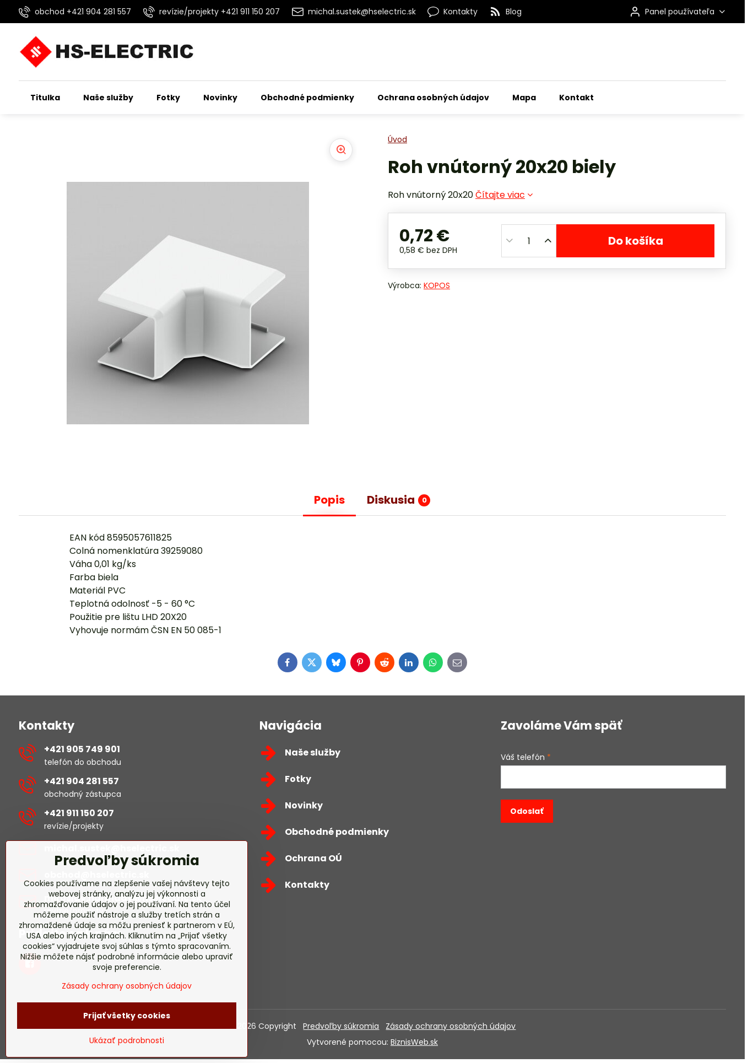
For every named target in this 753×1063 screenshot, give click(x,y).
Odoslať (526, 811)
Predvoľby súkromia (341, 1026)
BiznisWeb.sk (414, 1042)
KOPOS (437, 285)
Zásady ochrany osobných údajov (451, 1026)
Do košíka (635, 241)
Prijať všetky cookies (126, 1046)
